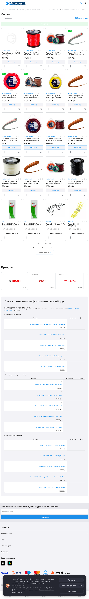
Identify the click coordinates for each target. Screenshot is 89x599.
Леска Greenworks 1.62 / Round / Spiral (11, 54)
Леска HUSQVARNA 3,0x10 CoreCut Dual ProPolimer (9, 139)
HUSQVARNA (28, 51)
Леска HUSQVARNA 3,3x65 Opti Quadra (9, 182)
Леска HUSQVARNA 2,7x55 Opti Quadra (53, 96)
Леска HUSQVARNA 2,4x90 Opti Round (31, 96)
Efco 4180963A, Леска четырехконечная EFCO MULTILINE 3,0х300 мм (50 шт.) (10, 225)
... (46, 248)
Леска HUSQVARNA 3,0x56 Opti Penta (75, 139)
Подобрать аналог (11, 233)
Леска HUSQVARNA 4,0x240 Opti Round (54, 182)
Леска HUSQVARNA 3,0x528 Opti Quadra (54, 139)
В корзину (11, 62)
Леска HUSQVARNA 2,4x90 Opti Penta (9, 96)
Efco (3, 222)
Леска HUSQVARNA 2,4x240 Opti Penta (31, 54)
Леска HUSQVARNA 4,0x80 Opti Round (75, 182)
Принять (71, 580)
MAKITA (76, 309)
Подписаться (44, 517)
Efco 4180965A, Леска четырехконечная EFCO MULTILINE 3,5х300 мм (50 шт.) (33, 225)
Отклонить (71, 591)
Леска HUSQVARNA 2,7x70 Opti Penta (75, 96)
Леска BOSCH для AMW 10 (55, 225)
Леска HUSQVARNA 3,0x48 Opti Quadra (31, 139)
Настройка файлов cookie (71, 586)
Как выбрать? (83, 18)
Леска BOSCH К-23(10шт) (73, 225)
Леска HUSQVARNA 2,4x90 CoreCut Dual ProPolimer (76, 54)
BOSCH (48, 222)
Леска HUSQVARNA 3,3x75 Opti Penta (31, 182)
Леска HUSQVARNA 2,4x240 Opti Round (53, 54)
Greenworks (6, 51)
